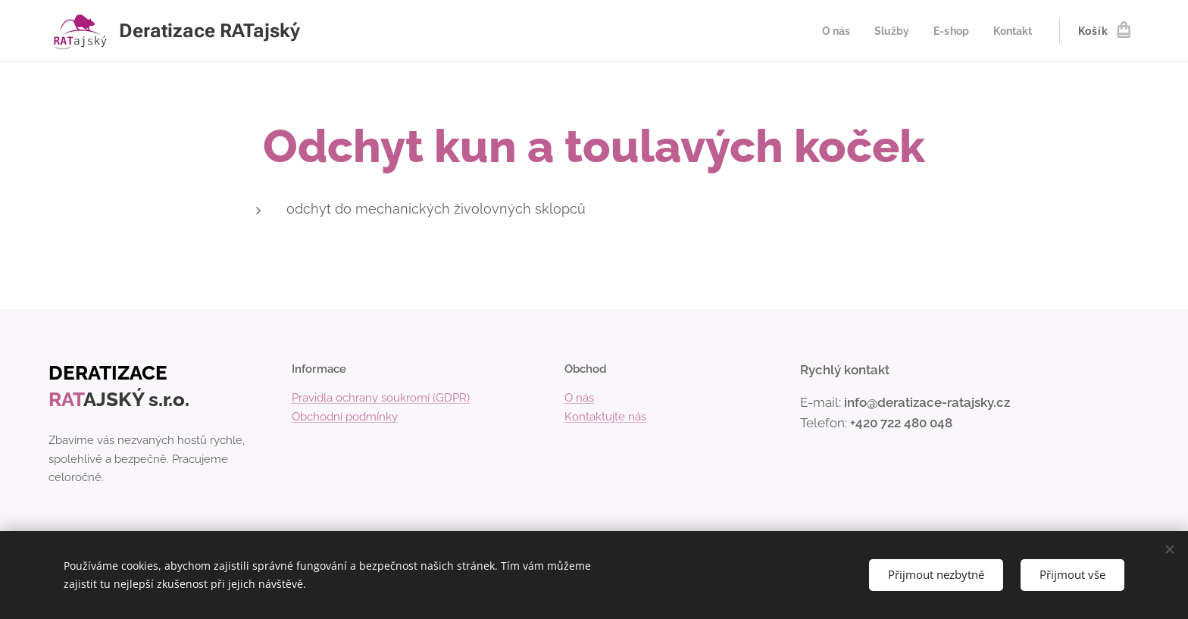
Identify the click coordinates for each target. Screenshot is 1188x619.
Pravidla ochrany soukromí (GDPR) (381, 398)
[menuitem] (829, 31)
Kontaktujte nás (605, 417)
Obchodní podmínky (345, 417)
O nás (579, 398)
